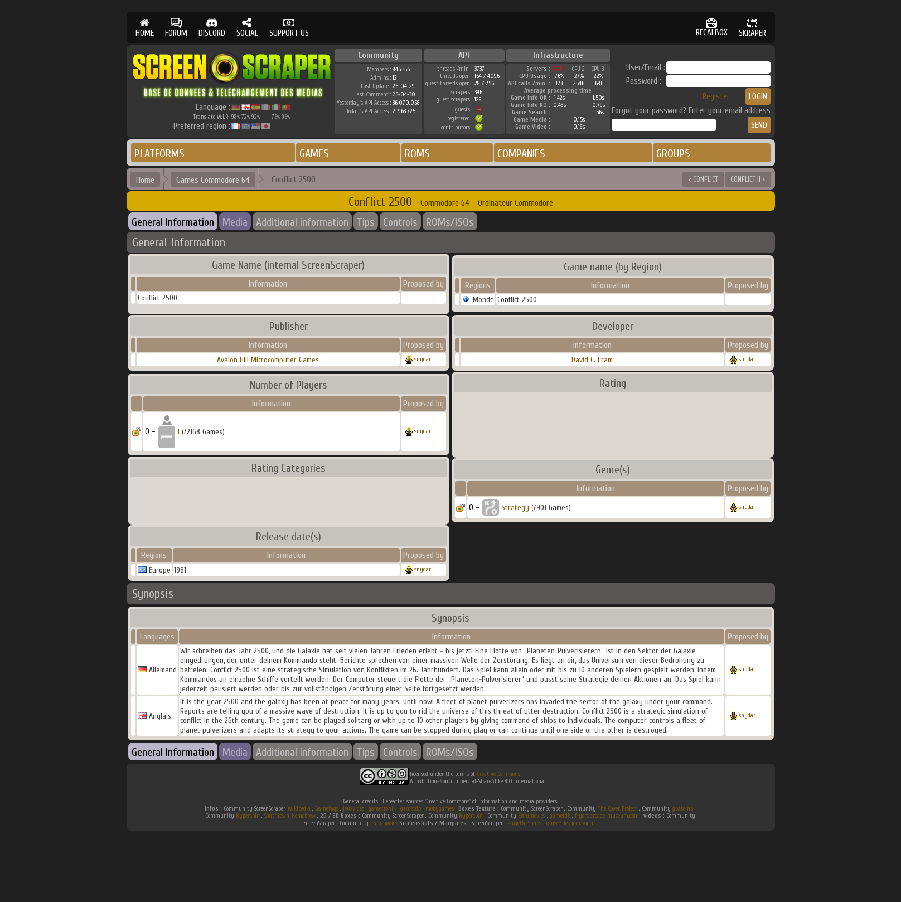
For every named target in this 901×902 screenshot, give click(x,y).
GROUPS (673, 153)
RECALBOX (712, 27)
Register (716, 96)
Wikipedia (299, 808)
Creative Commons (498, 774)
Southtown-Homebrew (290, 815)
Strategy (515, 507)
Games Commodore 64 (213, 180)
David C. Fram (592, 360)
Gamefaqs (326, 808)
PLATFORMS (159, 153)
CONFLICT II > (748, 179)
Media (235, 222)
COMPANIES (521, 153)
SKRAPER (752, 27)
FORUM (176, 27)
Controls (400, 222)
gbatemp (682, 808)
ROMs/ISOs (450, 222)
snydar (422, 359)
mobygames (439, 808)
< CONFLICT (703, 179)
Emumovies (531, 815)
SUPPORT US (289, 27)
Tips (366, 222)
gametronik (382, 808)
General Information (173, 222)
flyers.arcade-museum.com (607, 815)
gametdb (410, 808)
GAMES (314, 153)
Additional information (302, 222)
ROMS (417, 153)
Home (145, 180)
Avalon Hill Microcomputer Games (268, 360)
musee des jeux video (570, 823)
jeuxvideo (353, 808)
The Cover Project (617, 808)
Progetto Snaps (524, 823)
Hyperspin (248, 815)
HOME (144, 27)
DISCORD (211, 27)
